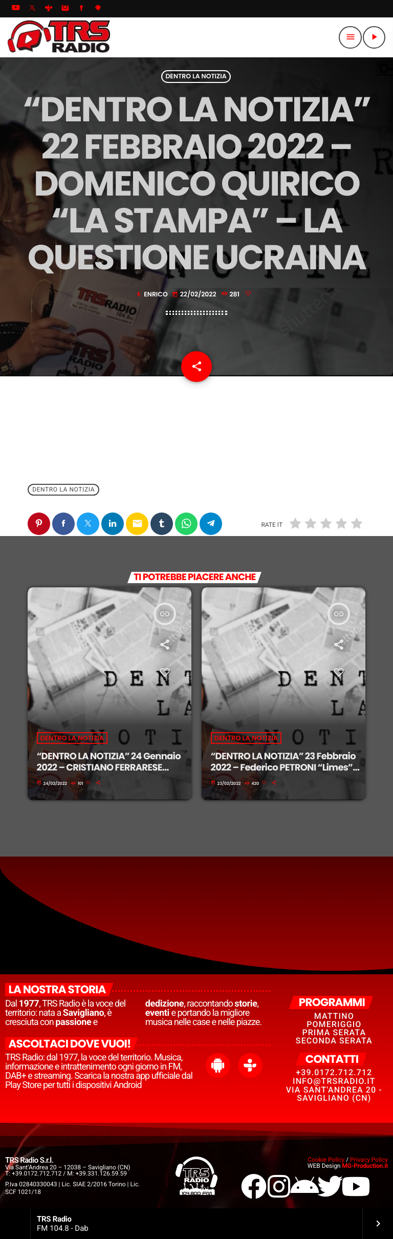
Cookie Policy (326, 1159)
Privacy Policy (369, 1159)
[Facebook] (82, 8)
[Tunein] (49, 8)
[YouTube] (16, 8)
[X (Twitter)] (32, 8)
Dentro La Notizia (195, 76)
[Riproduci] (374, 37)
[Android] (98, 8)
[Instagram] (65, 8)
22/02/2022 (195, 294)
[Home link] (59, 37)
